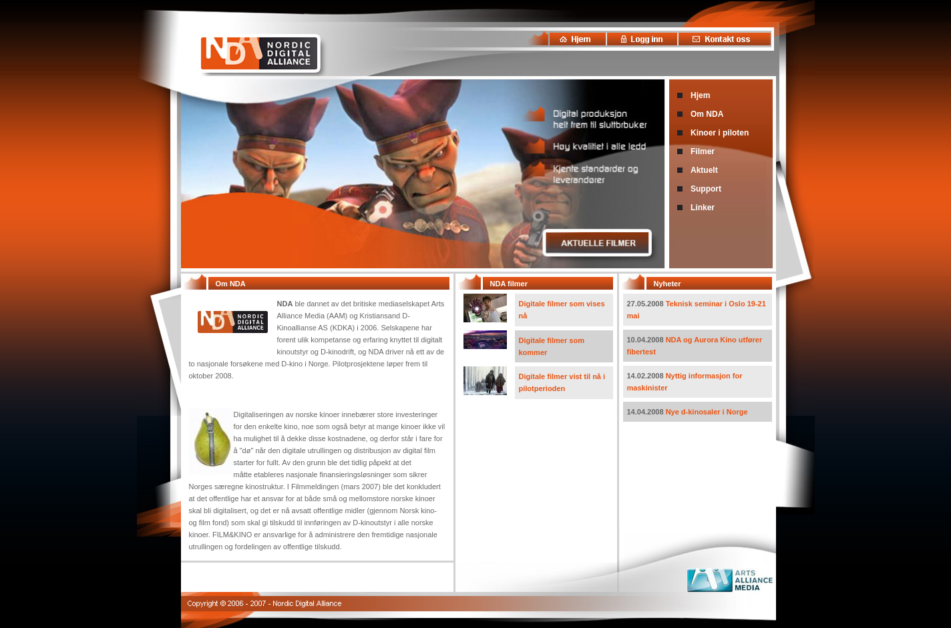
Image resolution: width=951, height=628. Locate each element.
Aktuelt (704, 170)
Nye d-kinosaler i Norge (707, 412)
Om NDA (707, 114)
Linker (703, 207)
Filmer (703, 151)
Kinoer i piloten (720, 132)
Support (706, 189)
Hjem (700, 95)
